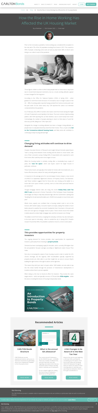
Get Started (91, 4)
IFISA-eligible (64, 276)
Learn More (72, 400)
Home (23, 10)
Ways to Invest (46, 4)
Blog (31, 10)
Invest (36, 4)
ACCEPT (92, 399)
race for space (37, 164)
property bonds (53, 242)
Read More (24, 377)
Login (81, 4)
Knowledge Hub (64, 4)
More (74, 4)
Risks (55, 4)
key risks (54, 411)
